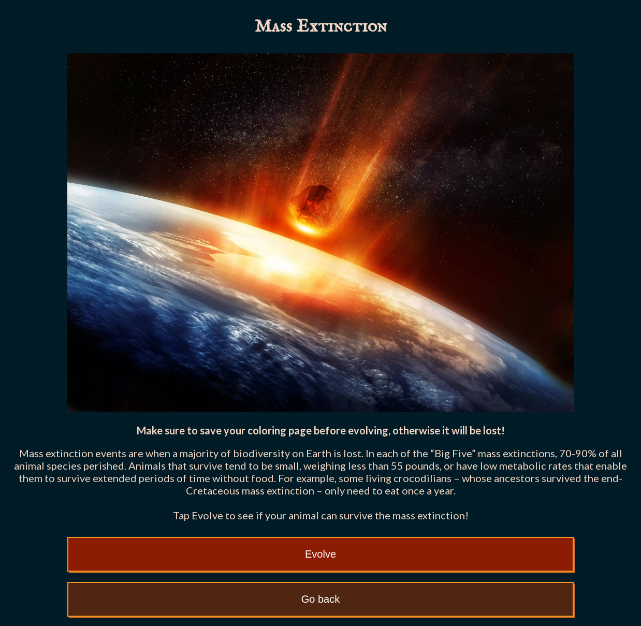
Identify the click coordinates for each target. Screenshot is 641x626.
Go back (320, 599)
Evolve (320, 554)
